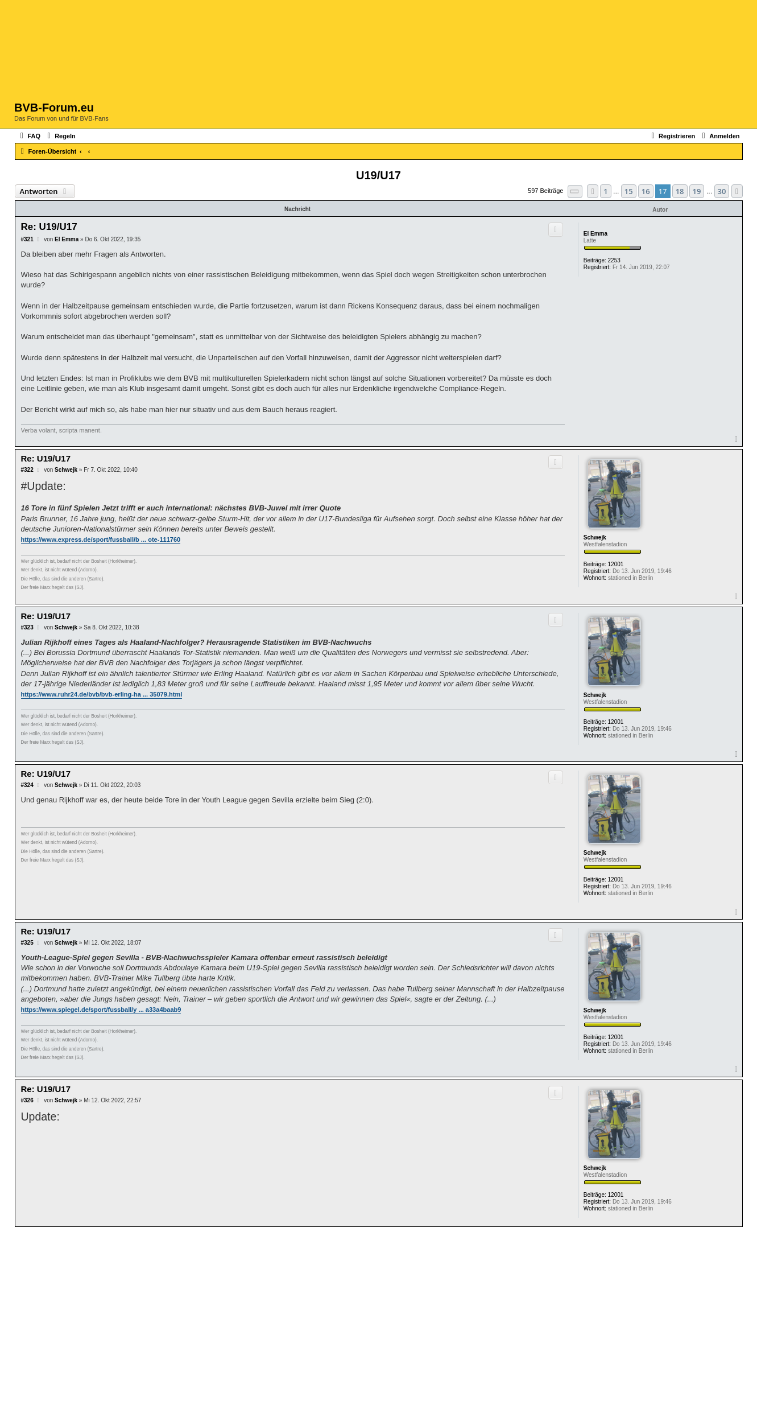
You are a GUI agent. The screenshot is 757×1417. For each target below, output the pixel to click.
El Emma (595, 233)
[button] (575, 191)
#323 (27, 627)
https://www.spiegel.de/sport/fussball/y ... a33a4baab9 (101, 1009)
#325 (27, 943)
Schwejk (595, 537)
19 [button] (697, 191)
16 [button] (646, 191)
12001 (616, 564)
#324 (27, 785)
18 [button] (680, 191)
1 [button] (605, 191)
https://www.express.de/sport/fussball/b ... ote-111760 (101, 539)
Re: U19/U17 (49, 226)
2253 (614, 260)
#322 (27, 470)
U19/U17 (378, 175)
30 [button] (722, 191)
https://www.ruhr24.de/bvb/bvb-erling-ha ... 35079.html (102, 694)
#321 (27, 239)
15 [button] (628, 191)
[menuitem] (29, 136)
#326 (27, 1100)
